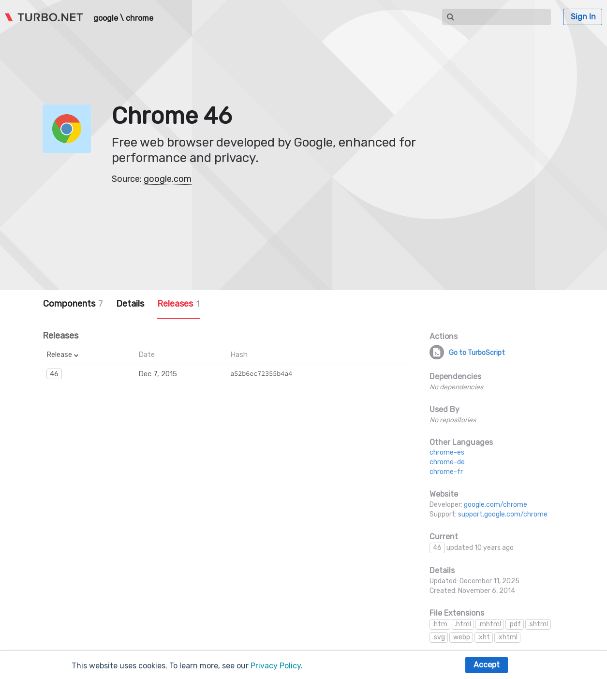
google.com (168, 179)
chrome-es (446, 452)
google (105, 18)
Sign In (583, 16)
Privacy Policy (276, 665)
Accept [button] (487, 664)
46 (54, 373)
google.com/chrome (495, 505)
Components (73, 303)
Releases (178, 303)
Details (130, 303)
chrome (139, 18)
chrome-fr (446, 472)
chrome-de (447, 462)
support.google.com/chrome (503, 514)
